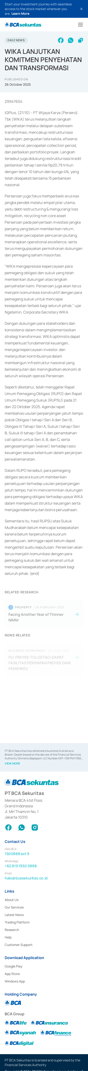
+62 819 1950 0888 (21, 865)
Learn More (20, 13)
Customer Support (19, 944)
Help (8, 937)
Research (12, 929)
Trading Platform (17, 922)
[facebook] (61, 40)
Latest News (14, 914)
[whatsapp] (70, 40)
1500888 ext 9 (17, 853)
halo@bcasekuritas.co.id (26, 878)
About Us (12, 899)
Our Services (14, 907)
